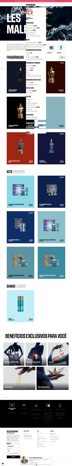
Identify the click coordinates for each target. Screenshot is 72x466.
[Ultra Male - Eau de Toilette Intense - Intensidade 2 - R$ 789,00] (51, 148)
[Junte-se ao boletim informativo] (18, 135)
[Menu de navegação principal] (2, 68)
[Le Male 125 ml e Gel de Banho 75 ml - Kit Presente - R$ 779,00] (51, 263)
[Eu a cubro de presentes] (33, 462)
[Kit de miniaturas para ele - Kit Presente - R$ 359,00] (51, 192)
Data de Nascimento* (10, 446)
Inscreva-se (13, 456)
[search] (20, 135)
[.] (22, 135)
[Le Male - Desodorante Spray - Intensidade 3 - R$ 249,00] (20, 306)
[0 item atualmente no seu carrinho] (23, 135)
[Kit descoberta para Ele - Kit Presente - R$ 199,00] (20, 227)
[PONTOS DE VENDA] (19, 135)
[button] (2, 463)
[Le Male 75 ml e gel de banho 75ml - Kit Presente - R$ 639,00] (20, 192)
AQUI (31, 438)
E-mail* (9, 450)
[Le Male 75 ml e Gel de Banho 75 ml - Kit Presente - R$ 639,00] (20, 263)
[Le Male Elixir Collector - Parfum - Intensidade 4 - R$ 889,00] (20, 148)
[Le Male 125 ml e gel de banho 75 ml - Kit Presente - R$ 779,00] (51, 227)
